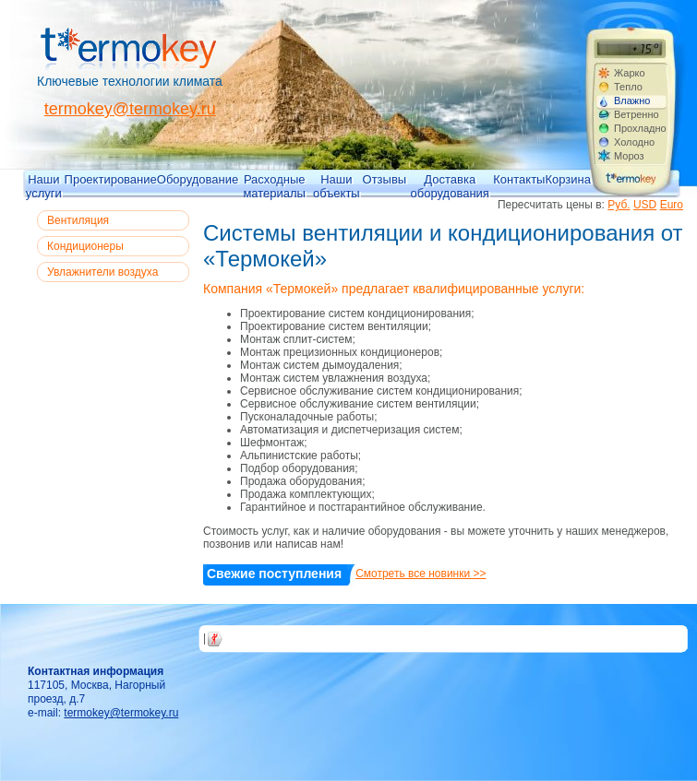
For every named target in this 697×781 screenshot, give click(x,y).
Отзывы (385, 179)
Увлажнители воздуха (102, 272)
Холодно (634, 142)
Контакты (519, 179)
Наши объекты (336, 185)
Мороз (629, 155)
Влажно (632, 100)
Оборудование (197, 179)
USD (644, 204)
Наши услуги (44, 185)
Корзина (568, 179)
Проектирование (111, 179)
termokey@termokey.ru (130, 109)
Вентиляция (78, 220)
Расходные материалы (274, 185)
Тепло (628, 86)
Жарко (629, 72)
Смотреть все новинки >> (420, 573)
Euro (671, 204)
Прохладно (640, 128)
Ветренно (636, 114)
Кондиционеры (85, 246)
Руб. (618, 204)
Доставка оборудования (450, 185)
